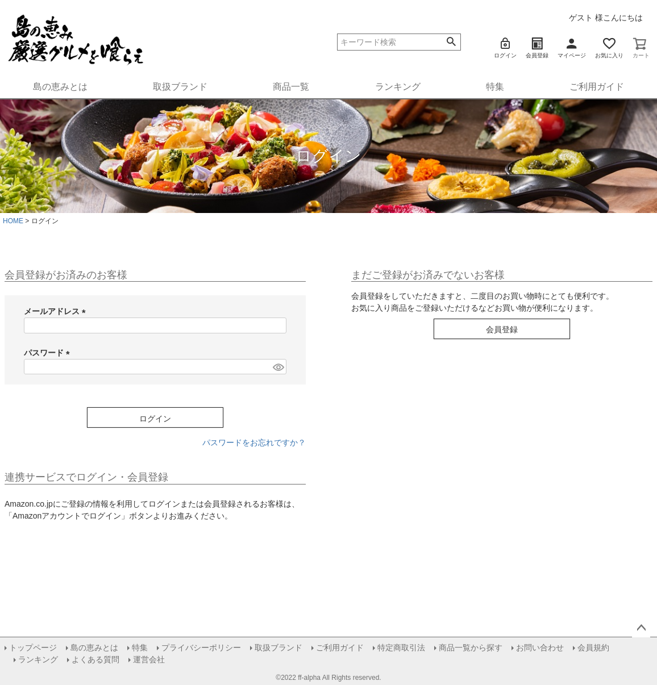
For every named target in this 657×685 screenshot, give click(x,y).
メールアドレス (57, 311)
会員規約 (593, 647)
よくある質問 (95, 659)
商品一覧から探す (470, 647)
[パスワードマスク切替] (278, 367)
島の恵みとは (60, 86)
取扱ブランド (180, 86)
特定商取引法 (401, 647)
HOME (13, 221)
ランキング (398, 86)
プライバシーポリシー (201, 647)
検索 (451, 42)
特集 (495, 86)
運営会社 (149, 659)
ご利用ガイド (596, 86)
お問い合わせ (540, 647)
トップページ (33, 647)
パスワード (49, 352)
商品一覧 (291, 86)
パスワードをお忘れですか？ (254, 442)
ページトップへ (641, 628)
